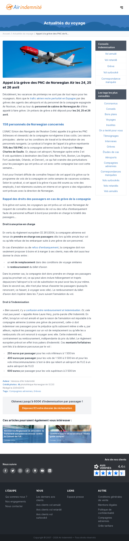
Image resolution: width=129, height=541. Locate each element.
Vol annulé (111, 53)
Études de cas (111, 152)
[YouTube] (42, 470)
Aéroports (111, 157)
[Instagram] (20, 470)
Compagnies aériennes (21, 391)
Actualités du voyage (23, 33)
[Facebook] (5, 470)
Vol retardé (111, 60)
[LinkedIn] (49, 470)
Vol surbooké (110, 72)
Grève (110, 66)
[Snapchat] (35, 470)
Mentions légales (107, 504)
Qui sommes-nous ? (16, 496)
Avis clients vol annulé (48, 504)
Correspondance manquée (110, 80)
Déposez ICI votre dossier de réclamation (47, 408)
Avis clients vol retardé (49, 509)
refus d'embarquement (45, 247)
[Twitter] (12, 470)
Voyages (111, 119)
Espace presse (75, 496)
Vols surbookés (110, 180)
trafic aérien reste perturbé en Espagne (53, 98)
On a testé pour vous (111, 130)
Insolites (110, 125)
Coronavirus (111, 103)
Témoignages (111, 135)
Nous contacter (14, 506)
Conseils (111, 108)
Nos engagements (15, 501)
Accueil (6, 33)
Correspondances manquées (111, 173)
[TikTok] (27, 470)
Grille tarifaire (105, 525)
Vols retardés (110, 185)
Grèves (37, 391)
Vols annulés (111, 191)
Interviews (111, 141)
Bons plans (111, 114)
